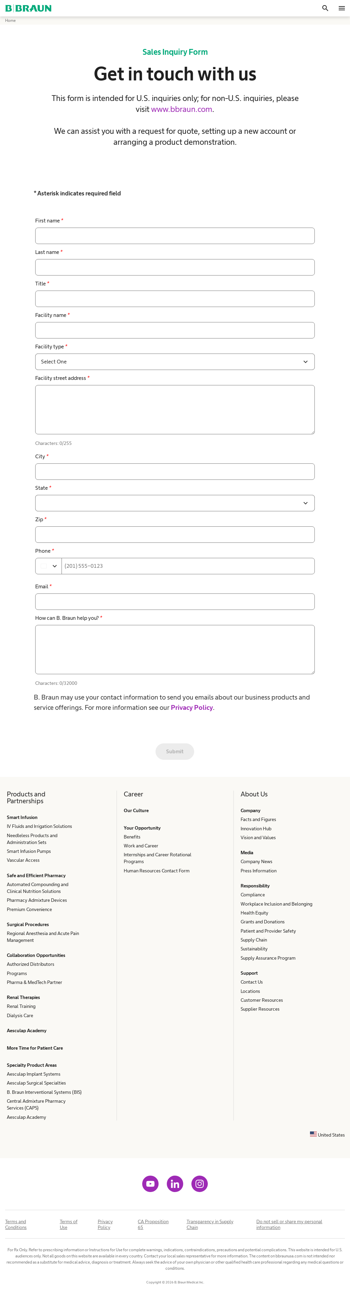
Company (250, 810)
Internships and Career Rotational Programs (157, 858)
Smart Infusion (22, 817)
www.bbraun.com (181, 109)
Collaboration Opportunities (36, 955)
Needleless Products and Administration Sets (32, 839)
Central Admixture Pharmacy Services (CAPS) (36, 1104)
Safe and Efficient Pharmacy (36, 875)
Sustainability (254, 948)
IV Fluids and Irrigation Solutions (39, 826)
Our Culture (136, 810)
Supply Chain (254, 940)
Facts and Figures (258, 819)
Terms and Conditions (16, 1224)
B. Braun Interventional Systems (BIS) (44, 1092)
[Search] (325, 8)
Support (249, 973)
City (41, 456)
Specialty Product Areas (32, 1065)
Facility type (51, 346)
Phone (44, 551)
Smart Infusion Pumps (29, 851)
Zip (40, 519)
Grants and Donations (263, 921)
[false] (174, 409)
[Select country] (49, 566)
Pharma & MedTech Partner (34, 982)
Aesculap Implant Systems (33, 1074)
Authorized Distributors (30, 964)
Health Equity (254, 913)
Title (42, 283)
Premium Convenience (29, 909)
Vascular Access (23, 860)
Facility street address (62, 378)
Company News (256, 861)
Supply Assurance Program (268, 958)
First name (49, 220)
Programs (17, 973)
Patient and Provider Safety (268, 931)
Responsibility (255, 885)
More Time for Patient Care (35, 1048)
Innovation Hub (256, 828)
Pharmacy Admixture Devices (37, 900)
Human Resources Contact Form (157, 870)
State (43, 488)
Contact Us (252, 982)
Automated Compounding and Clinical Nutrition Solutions (37, 888)
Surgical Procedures (28, 924)
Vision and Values (258, 837)
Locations (250, 991)
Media (247, 852)
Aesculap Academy (26, 1030)
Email (43, 586)
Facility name (52, 315)
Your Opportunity (142, 828)
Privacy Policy (192, 707)
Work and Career (141, 845)
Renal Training (21, 1006)
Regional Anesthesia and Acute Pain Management (43, 937)
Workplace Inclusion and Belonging (276, 904)
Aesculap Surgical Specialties (36, 1083)
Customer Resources (262, 1000)
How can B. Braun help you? (68, 618)
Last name (48, 252)
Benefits (132, 837)
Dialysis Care (20, 1015)
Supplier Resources (260, 1009)
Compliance (253, 894)
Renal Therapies (23, 997)
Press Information (259, 870)
